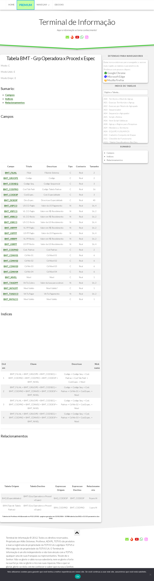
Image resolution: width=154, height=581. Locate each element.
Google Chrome (114, 73)
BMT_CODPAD (10, 249)
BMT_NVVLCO (10, 299)
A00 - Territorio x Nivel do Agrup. (118, 99)
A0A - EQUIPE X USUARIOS (116, 131)
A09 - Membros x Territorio (116, 127)
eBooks (59, 4)
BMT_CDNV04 (11, 271)
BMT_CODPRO (10, 189)
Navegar (42, 4)
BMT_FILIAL (11, 172)
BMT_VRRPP (11, 238)
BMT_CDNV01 (11, 255)
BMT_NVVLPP (11, 288)
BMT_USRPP (11, 244)
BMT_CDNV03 (11, 266)
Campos (10, 94)
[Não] (150, 574)
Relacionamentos (15, 102)
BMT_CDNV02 (11, 260)
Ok (77, 576)
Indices (9, 98)
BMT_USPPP (11, 233)
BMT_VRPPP (11, 227)
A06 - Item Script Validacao (116, 120)
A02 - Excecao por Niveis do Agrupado (121, 106)
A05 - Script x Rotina (113, 117)
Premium (25, 4)
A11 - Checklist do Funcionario (118, 138)
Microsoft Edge (114, 76)
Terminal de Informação (77, 21)
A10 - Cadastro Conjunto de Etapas (120, 135)
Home (11, 4)
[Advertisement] (51, 142)
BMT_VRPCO (10, 211)
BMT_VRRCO (10, 216)
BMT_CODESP (11, 194)
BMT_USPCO (10, 205)
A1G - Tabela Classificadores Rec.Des (120, 142)
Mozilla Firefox (114, 80)
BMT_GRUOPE (10, 178)
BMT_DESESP (11, 200)
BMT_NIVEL (11, 277)
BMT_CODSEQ (10, 183)
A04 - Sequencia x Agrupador (116, 113)
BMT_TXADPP (10, 282)
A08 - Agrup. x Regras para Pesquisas (120, 124)
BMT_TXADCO (10, 293)
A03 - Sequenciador (112, 109)
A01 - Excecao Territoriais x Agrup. (119, 102)
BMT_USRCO (10, 222)
